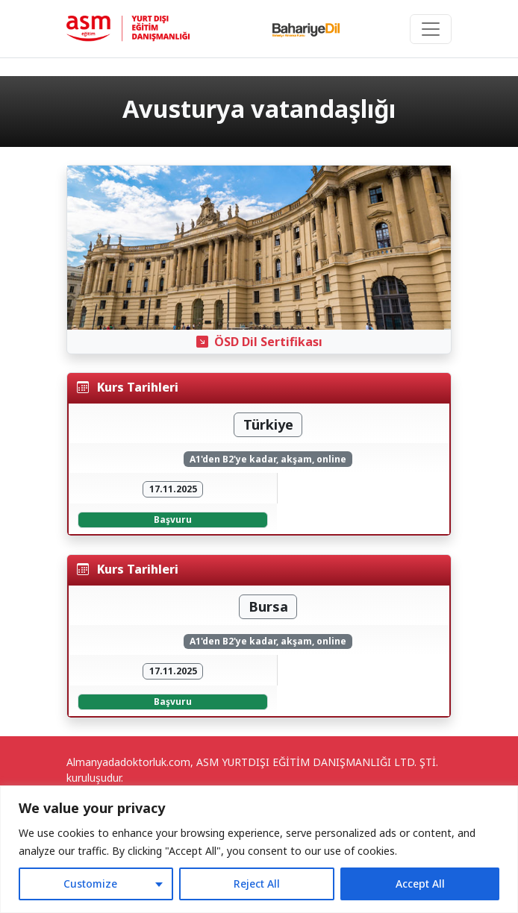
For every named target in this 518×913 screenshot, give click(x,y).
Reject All (257, 883)
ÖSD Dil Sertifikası (259, 341)
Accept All (420, 883)
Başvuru (173, 519)
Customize (90, 883)
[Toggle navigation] (431, 29)
